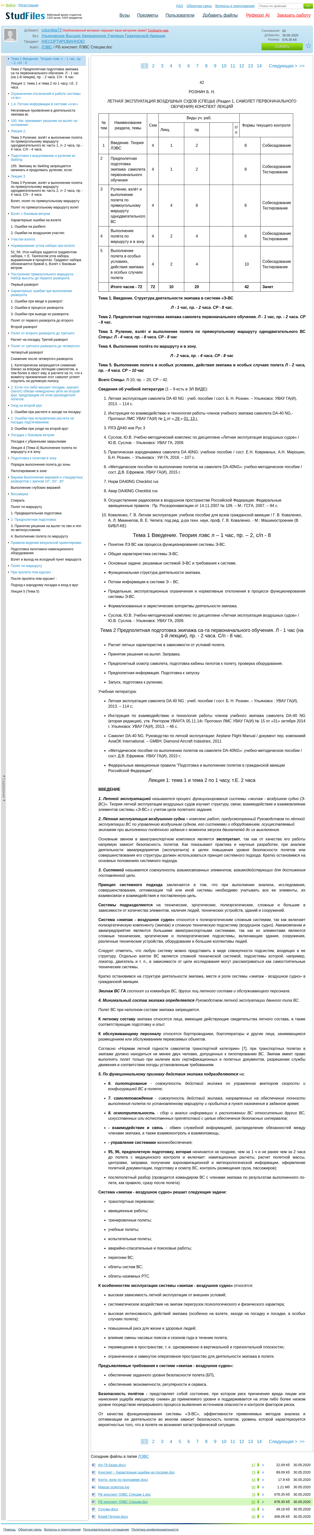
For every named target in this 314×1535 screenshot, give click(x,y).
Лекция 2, (18, 131)
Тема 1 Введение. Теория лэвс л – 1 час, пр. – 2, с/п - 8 (46, 61)
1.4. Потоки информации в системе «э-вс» (44, 104)
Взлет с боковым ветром (30, 214)
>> (302, 65)
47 (253, 1465)
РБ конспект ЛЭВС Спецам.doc (123, 1502)
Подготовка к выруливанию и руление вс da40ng (43, 158)
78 (253, 1494)
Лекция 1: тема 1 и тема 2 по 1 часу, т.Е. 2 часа (44, 85)
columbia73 (51, 30)
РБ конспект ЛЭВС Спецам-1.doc (124, 1494)
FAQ (179, 6)
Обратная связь (199, 6)
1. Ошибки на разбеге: (28, 226)
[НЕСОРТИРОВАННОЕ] (63, 41)
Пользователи (180, 15)
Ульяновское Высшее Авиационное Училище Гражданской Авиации (103, 36)
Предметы (147, 15)
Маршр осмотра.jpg (113, 1487)
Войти (10, 5)
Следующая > (283, 65)
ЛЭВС (46, 47)
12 (241, 65)
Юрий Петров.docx (113, 1517)
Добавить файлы (220, 15)
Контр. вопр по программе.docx (123, 1480)
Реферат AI (258, 15)
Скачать (282, 46)
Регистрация (28, 5)
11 (232, 65)
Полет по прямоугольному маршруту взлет (45, 207)
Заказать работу (294, 15)
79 (253, 1472)
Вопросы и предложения (235, 6)
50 (253, 1487)
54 (253, 1480)
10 (224, 65)
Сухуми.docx (108, 1509)
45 (253, 1509)
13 (250, 65)
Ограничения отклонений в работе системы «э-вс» (45, 96)
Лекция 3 (18, 176)
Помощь (9, 1529)
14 (259, 65)
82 (253, 1502)
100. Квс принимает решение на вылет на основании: (44, 123)
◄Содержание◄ (4, 142)
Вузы (124, 15)
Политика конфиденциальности (155, 1529)
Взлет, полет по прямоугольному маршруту (45, 201)
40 (253, 1517)
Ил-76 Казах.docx (112, 1465)
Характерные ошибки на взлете (36, 220)
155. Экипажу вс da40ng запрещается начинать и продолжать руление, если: (42, 168)
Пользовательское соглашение (106, 1529)
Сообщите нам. (158, 30)
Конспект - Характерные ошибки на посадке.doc (136, 1472)
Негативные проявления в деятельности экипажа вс (43, 112)
